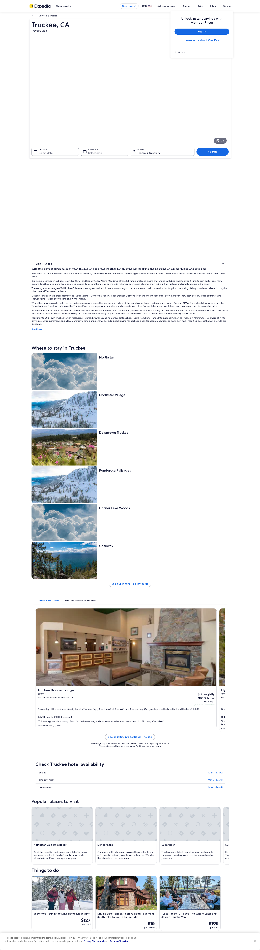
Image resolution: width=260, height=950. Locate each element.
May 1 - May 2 (215, 457)
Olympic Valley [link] (91, 780)
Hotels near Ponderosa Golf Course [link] (58, 758)
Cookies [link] (137, 888)
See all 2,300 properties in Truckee (155, 425)
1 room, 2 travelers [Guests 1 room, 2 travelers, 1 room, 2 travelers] (148, 118)
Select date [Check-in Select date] (44, 118)
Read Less (86, 201)
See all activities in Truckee (155, 658)
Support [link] (189, 883)
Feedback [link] (34, 926)
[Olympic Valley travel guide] (136, 682)
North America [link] (36, 16)
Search (214, 117)
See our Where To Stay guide (154, 323)
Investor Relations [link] (37, 910)
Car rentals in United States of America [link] (98, 910)
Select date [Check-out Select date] (94, 118)
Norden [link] (87, 787)
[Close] (254, 941)
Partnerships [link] (35, 899)
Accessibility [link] (139, 910)
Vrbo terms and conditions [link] (145, 904)
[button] (130, 710)
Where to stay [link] (43, 159)
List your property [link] (37, 894)
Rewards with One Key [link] (91, 921)
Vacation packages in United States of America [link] (102, 899)
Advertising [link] (35, 915)
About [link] (32, 883)
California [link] (75, 16)
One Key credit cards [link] (91, 926)
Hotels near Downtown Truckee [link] (56, 732)
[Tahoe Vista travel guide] (211, 682)
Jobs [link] (32, 888)
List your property (173, 6)
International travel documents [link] (199, 910)
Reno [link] (37, 780)
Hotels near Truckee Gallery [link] (145, 751)
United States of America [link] (57, 16)
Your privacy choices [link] (142, 915)
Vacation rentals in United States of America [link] (101, 894)
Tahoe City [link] (137, 787)
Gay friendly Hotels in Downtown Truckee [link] (152, 732)
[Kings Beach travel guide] (173, 682)
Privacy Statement (93, 941)
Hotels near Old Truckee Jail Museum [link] (150, 739)
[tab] (97, 338)
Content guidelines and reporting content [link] (152, 921)
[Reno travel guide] (98, 682)
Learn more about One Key (202, 40)
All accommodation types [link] (93, 915)
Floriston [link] (185, 787)
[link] (201, 52)
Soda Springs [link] (42, 787)
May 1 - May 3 (215, 471)
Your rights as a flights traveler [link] (198, 915)
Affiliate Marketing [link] (38, 921)
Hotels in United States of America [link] (97, 888)
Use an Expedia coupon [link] (196, 904)
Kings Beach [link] (138, 780)
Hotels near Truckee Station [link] (54, 739)
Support (193, 6)
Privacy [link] (136, 883)
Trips (207, 6)
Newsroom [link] (35, 904)
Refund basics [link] (191, 899)
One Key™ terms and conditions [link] (147, 899)
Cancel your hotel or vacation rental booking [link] (205, 888)
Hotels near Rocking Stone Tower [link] (148, 745)
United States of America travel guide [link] (98, 883)
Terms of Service (119, 941)
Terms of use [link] (139, 894)
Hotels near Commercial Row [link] (54, 745)
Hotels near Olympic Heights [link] (146, 758)
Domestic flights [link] (88, 904)
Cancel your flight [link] (193, 894)
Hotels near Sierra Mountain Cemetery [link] (59, 751)
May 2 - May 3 (215, 464)
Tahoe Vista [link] (187, 780)
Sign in (227, 6)
